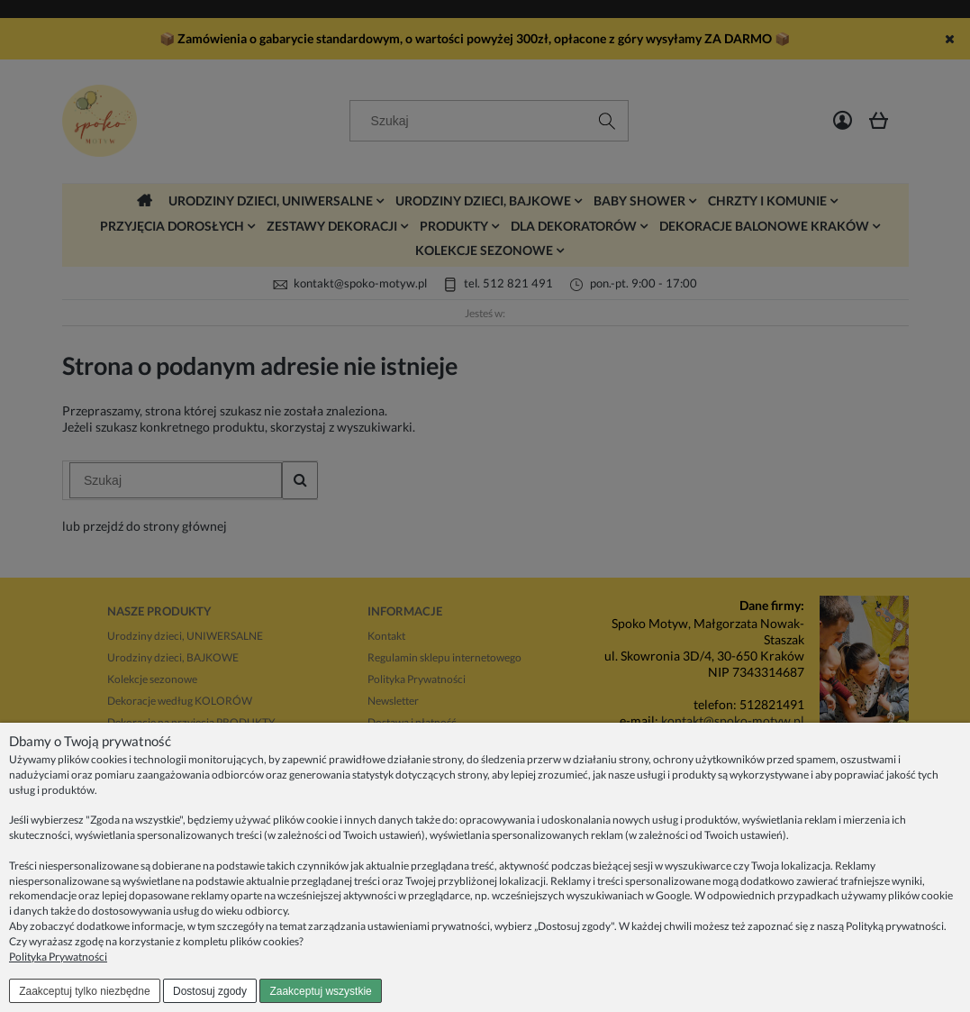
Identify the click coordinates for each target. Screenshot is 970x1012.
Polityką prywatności (895, 926)
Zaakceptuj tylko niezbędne (84, 991)
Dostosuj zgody (210, 991)
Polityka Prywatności (58, 956)
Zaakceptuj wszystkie (320, 991)
